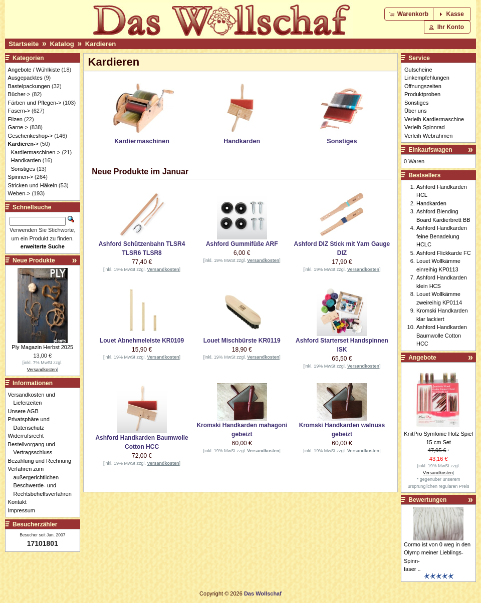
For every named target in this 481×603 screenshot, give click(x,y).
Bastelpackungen (29, 86)
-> (23, 144)
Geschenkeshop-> (30, 136)
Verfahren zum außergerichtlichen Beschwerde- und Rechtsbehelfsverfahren (43, 481)
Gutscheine (418, 70)
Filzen (15, 119)
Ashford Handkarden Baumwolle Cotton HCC (441, 335)
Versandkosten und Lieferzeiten (34, 399)
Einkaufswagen (430, 149)
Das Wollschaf (263, 593)
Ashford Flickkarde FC (443, 253)
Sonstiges (23, 169)
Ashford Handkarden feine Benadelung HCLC (441, 236)
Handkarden (26, 160)
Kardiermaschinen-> (36, 152)
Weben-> (19, 193)
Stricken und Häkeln (32, 185)
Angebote (422, 357)
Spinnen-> (20, 177)
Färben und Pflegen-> (35, 103)
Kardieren (100, 44)
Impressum (24, 510)
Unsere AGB (26, 411)
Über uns (415, 111)
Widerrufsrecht (29, 436)
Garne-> (18, 127)
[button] (409, 14)
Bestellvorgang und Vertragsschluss (34, 448)
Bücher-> (19, 94)
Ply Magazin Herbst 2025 (42, 347)
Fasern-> (19, 111)
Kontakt (20, 502)
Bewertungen (427, 499)
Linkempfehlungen (426, 78)
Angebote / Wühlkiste (34, 70)
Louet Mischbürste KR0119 (242, 340)
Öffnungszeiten (422, 86)
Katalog (62, 44)
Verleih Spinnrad (424, 127)
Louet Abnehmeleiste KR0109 (142, 340)
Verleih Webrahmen (428, 136)
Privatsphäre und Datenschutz (32, 423)
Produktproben (422, 94)
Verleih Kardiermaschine (434, 119)
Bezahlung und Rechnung (43, 461)
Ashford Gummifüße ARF (242, 243)
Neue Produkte (34, 260)
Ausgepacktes (25, 78)
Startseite (24, 44)
